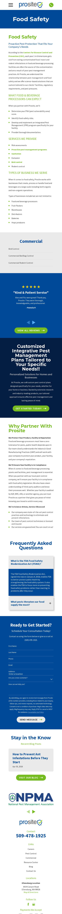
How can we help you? (17, 684)
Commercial (31, 858)
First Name (13, 646)
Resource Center (31, 862)
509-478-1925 (31, 835)
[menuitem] (31, 248)
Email (10, 665)
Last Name (12, 652)
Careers (31, 849)
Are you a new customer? (18, 678)
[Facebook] (28, 904)
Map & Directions (31, 892)
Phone (11, 659)
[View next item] (34, 322)
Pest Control (31, 853)
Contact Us (31, 871)
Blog (31, 866)
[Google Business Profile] (33, 904)
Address (12, 671)
